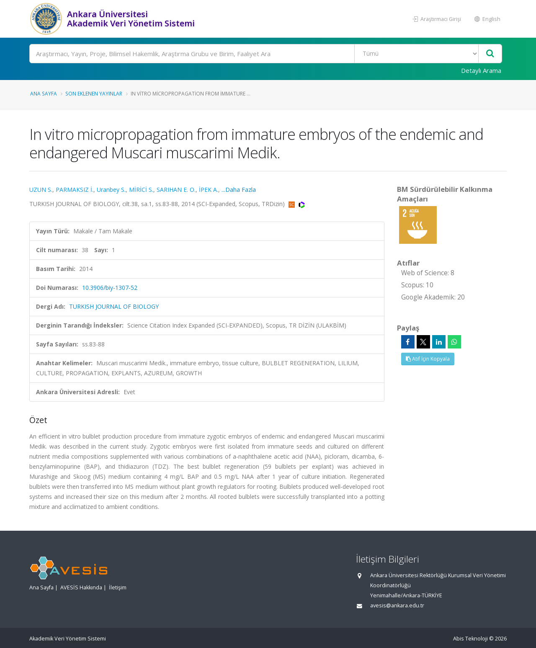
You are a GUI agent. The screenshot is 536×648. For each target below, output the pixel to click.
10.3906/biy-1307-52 (109, 288)
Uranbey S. (111, 190)
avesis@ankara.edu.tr (397, 605)
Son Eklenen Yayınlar (93, 93)
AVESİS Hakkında (81, 587)
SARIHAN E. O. (176, 190)
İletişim (117, 587)
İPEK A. (208, 190)
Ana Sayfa (43, 93)
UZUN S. (40, 190)
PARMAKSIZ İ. (74, 190)
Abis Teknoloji (470, 638)
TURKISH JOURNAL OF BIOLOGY (114, 306)
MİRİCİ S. (141, 190)
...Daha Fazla (239, 190)
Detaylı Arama (481, 70)
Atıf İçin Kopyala (428, 358)
